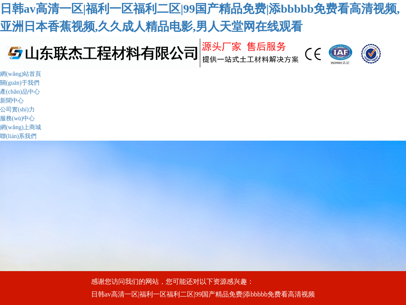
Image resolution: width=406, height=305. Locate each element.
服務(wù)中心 (17, 118)
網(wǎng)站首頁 (20, 74)
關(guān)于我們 (19, 83)
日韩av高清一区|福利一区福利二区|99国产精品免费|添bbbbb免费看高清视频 (203, 294)
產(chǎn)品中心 (20, 92)
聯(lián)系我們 (18, 136)
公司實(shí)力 (17, 109)
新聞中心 (12, 100)
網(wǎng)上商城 (20, 127)
